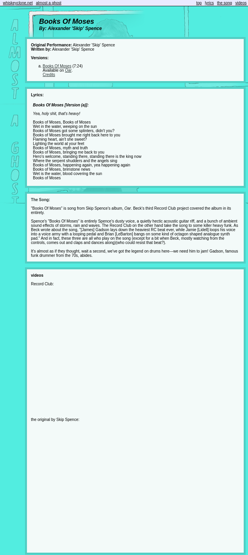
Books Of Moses (57, 66)
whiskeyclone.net (18, 3)
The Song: (40, 200)
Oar (68, 70)
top (199, 3)
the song (224, 3)
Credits (49, 74)
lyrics (209, 3)
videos (241, 3)
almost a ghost (48, 3)
